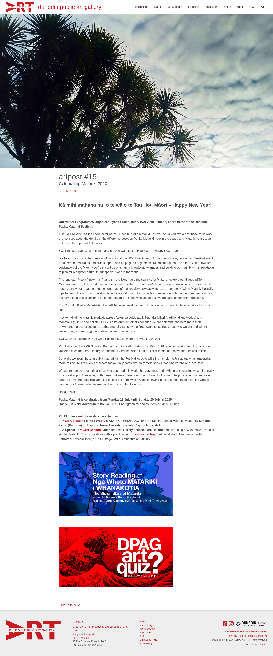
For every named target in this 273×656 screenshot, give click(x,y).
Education (211, 6)
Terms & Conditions (256, 635)
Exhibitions (141, 6)
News (252, 6)
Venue (227, 6)
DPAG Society (147, 628)
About (142, 621)
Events (158, 6)
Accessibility (146, 625)
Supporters (145, 632)
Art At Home (175, 6)
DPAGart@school (89, 430)
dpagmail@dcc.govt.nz (85, 634)
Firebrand (262, 644)
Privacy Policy (236, 635)
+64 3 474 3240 (81, 637)
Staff (141, 636)
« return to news (70, 605)
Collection (194, 6)
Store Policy (145, 643)
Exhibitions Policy (148, 639)
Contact (79, 621)
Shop (240, 6)
